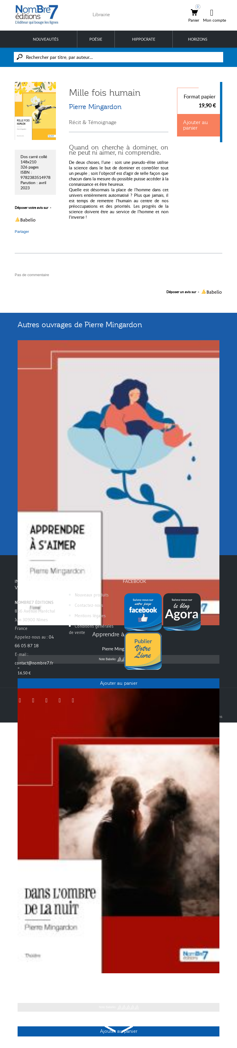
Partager (22, 231)
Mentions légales (90, 615)
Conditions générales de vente (91, 629)
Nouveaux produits (92, 595)
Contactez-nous (89, 605)
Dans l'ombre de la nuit (118, 982)
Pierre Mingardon (95, 107)
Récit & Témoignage (92, 122)
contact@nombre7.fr (34, 663)
